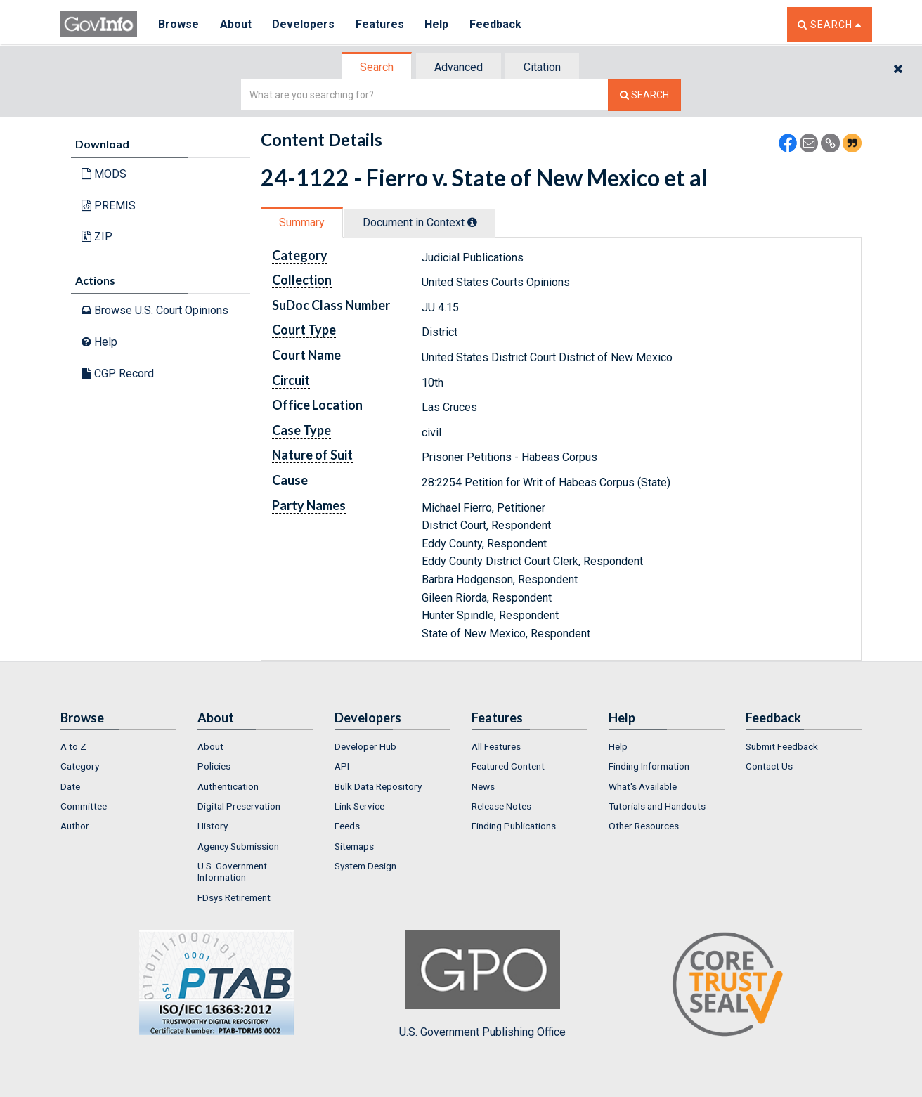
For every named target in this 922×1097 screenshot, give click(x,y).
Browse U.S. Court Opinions (155, 310)
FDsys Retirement (234, 897)
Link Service (359, 806)
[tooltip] (472, 222)
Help (438, 24)
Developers (304, 24)
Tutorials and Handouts (657, 806)
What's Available (643, 786)
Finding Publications (514, 825)
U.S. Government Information (232, 871)
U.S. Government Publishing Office (482, 984)
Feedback (497, 24)
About (236, 24)
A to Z (73, 746)
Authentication (228, 786)
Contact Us (769, 766)
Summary (302, 222)
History (212, 825)
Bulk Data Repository (378, 786)
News (483, 786)
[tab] (377, 67)
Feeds (347, 825)
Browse (178, 24)
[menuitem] (118, 746)
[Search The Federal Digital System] (644, 95)
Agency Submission (238, 846)
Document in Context (420, 222)
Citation (542, 67)
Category (79, 766)
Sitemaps (354, 846)
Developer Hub (365, 746)
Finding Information (649, 766)
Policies (213, 766)
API (342, 766)
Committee (83, 806)
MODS (104, 174)
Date (70, 786)
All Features (496, 746)
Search (377, 67)
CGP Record (118, 373)
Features (380, 24)
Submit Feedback (782, 746)
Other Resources (644, 825)
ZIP (97, 236)
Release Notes (501, 806)
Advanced (458, 67)
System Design (365, 865)
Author (74, 825)
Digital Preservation (238, 806)
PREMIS (109, 205)
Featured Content (508, 766)
